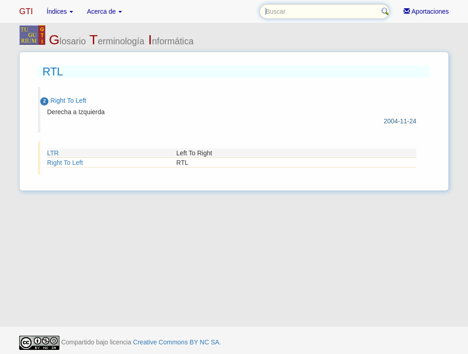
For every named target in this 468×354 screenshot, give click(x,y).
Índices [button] (60, 11)
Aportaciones (426, 11)
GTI (26, 11)
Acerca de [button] (104, 11)
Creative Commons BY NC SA (176, 342)
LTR (52, 153)
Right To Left (65, 162)
